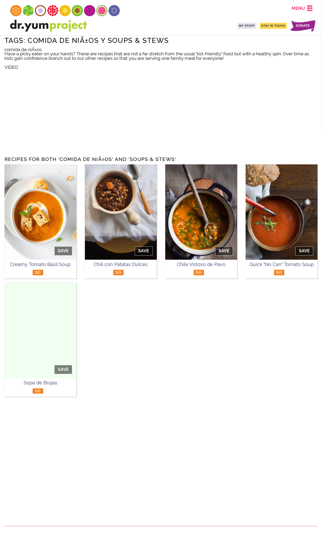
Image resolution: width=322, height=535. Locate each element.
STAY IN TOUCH (273, 25)
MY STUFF (247, 25)
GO (38, 272)
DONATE (303, 26)
